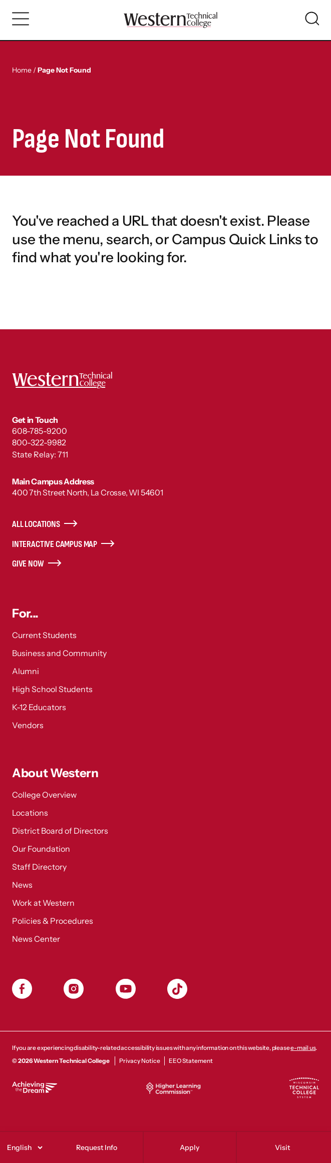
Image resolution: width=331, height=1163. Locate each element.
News (22, 885)
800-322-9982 (39, 442)
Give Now (28, 563)
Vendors (28, 725)
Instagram (74, 989)
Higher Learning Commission (173, 1088)
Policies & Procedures (52, 921)
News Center (36, 939)
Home (22, 70)
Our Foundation (41, 849)
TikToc (177, 989)
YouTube (126, 989)
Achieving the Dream (34, 1087)
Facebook (22, 989)
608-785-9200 (39, 431)
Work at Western (43, 903)
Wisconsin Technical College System (304, 1087)
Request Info (96, 1147)
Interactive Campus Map (54, 544)
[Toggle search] (312, 19)
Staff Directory (39, 867)
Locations (30, 813)
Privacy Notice (139, 1060)
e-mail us (302, 1047)
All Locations (36, 524)
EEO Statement (191, 1060)
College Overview (44, 795)
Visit (282, 1147)
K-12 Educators (39, 707)
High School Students (52, 689)
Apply (189, 1147)
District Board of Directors (60, 831)
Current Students (44, 635)
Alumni (25, 671)
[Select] (23, 1147)
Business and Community (59, 653)
